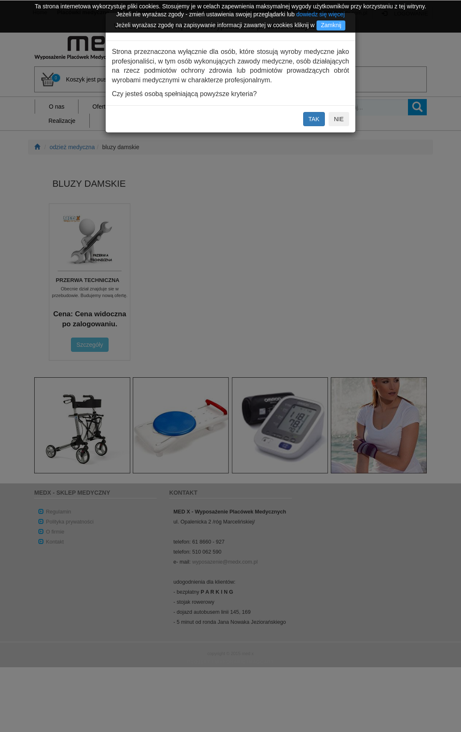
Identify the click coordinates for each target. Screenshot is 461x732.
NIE (339, 119)
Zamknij (331, 25)
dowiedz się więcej (320, 14)
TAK (314, 119)
